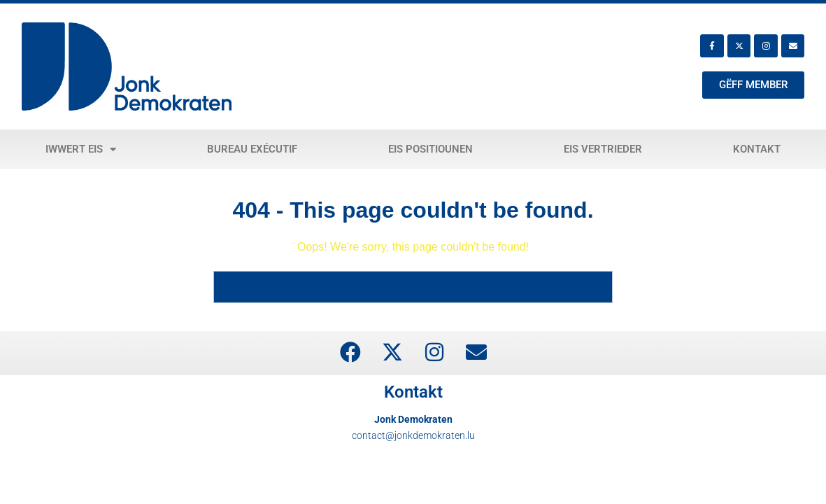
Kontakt (757, 149)
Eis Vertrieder (603, 149)
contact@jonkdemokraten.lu (413, 435)
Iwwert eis (80, 149)
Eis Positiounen (430, 149)
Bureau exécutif (252, 149)
